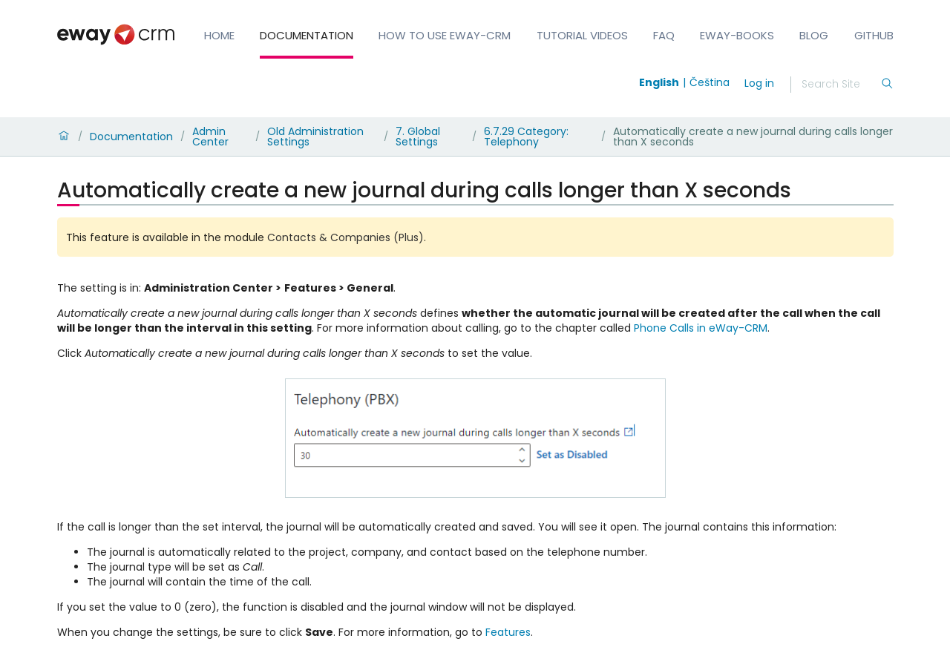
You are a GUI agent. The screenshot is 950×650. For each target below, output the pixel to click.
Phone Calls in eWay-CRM (700, 328)
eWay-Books (737, 35)
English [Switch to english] (659, 82)
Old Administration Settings (315, 136)
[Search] (841, 84)
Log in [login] (759, 83)
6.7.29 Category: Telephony (526, 136)
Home (219, 35)
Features (508, 632)
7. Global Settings (418, 136)
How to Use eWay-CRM (445, 35)
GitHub (874, 35)
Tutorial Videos (582, 35)
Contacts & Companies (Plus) (345, 237)
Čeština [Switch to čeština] (709, 82)
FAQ (664, 35)
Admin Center (210, 136)
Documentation (306, 35)
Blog (813, 35)
